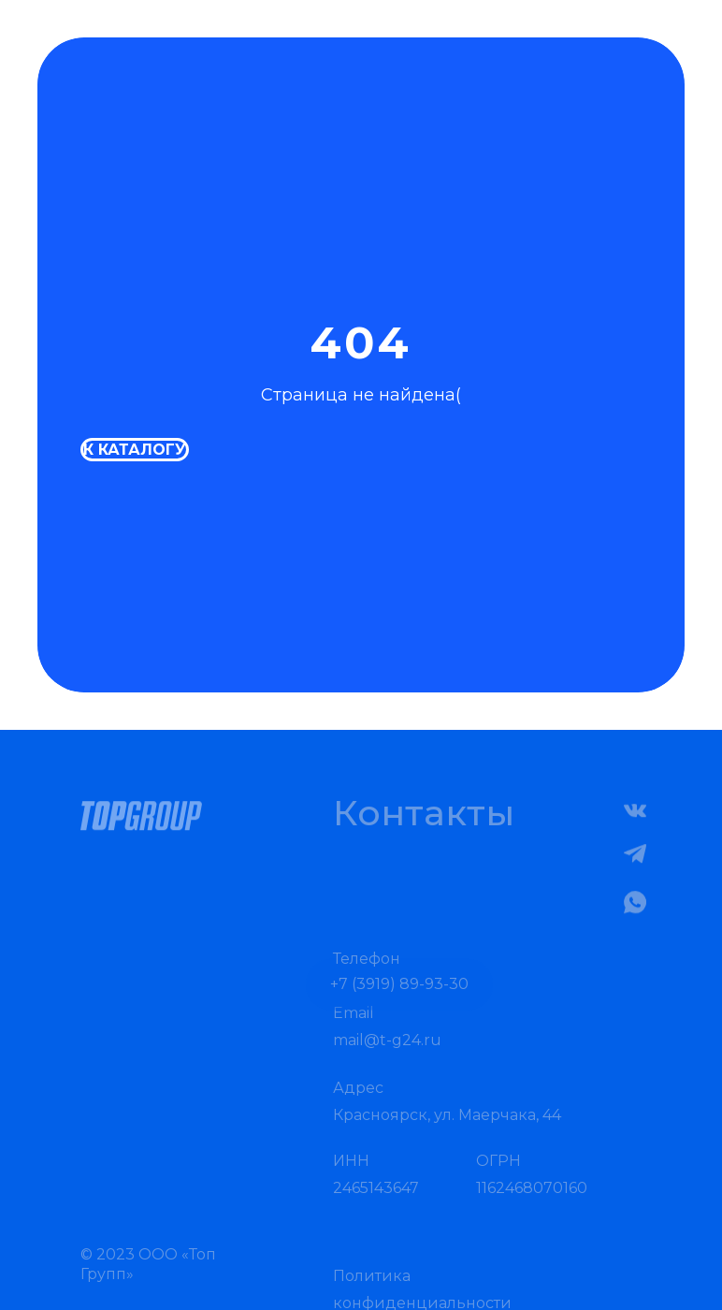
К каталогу (134, 449)
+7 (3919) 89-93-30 (399, 1000)
